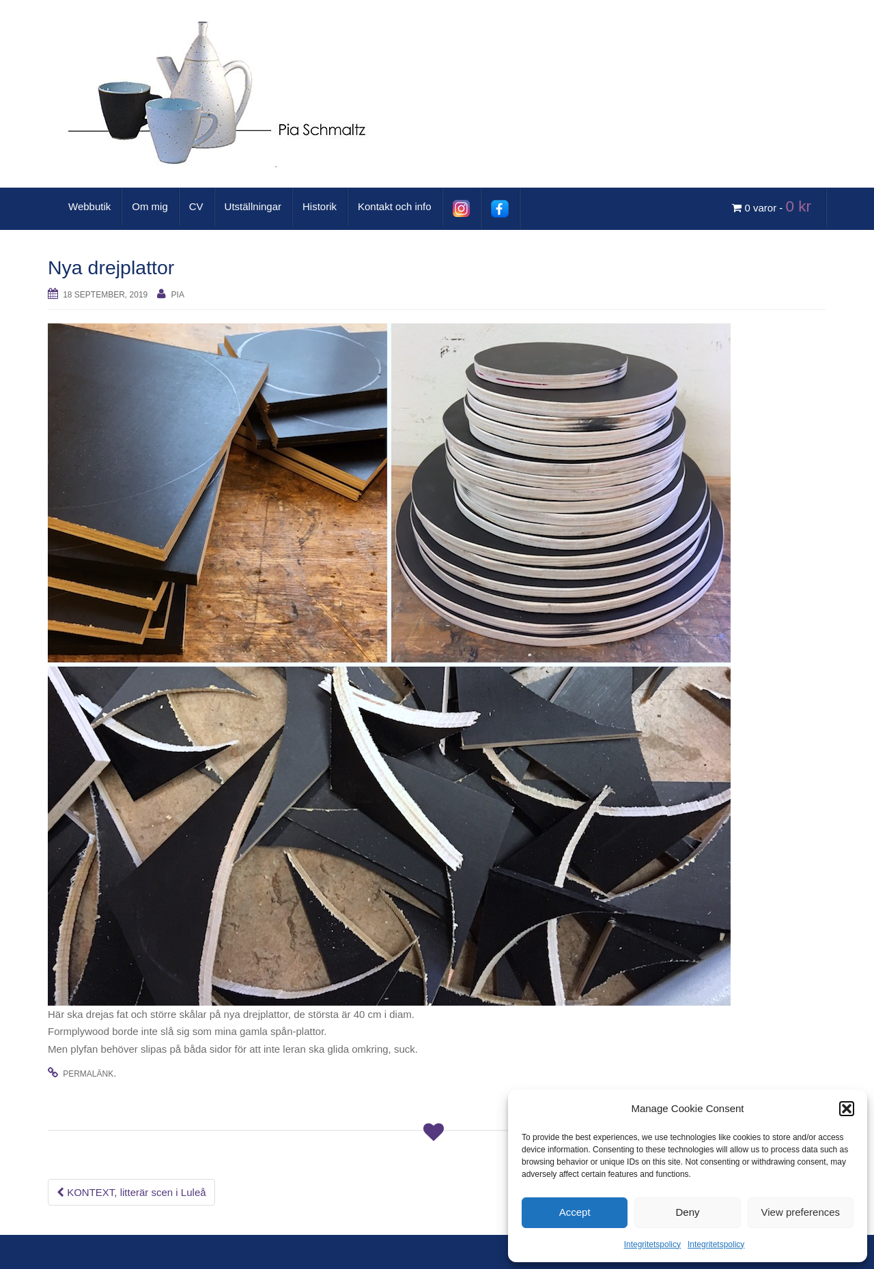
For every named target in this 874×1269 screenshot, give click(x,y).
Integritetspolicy (652, 1244)
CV (196, 206)
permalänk (88, 1074)
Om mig (150, 206)
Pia (177, 295)
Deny (687, 1212)
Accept (575, 1212)
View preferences (801, 1212)
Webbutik (89, 206)
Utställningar (253, 206)
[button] (847, 1108)
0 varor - (773, 206)
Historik (319, 206)
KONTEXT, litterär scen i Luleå (131, 1192)
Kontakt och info (395, 206)
